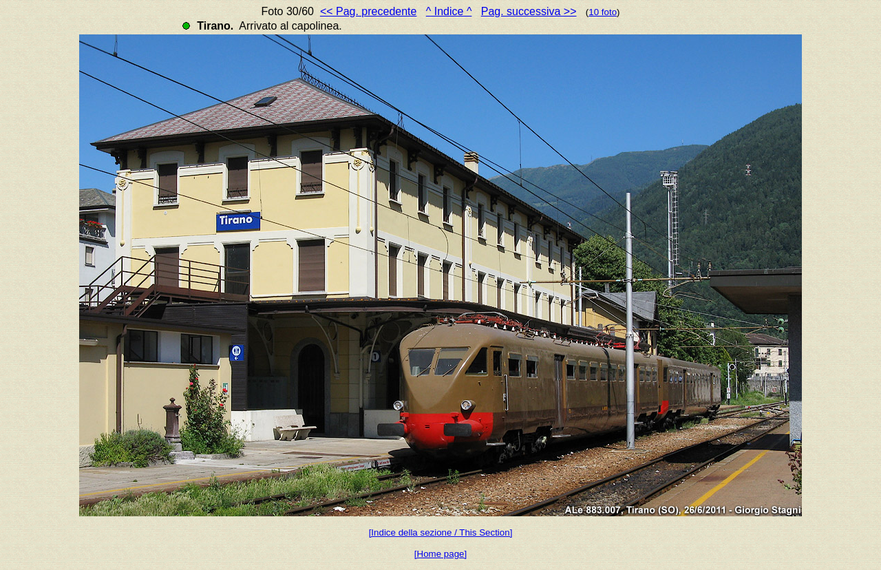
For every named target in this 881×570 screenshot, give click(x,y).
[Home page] (440, 554)
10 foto (602, 12)
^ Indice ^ (449, 11)
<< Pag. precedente (368, 11)
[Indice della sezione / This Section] (441, 532)
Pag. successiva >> (529, 11)
